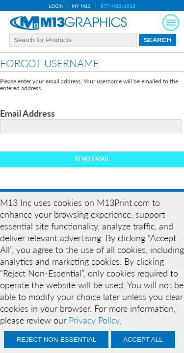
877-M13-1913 (118, 5)
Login (56, 5)
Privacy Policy (94, 320)
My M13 (81, 5)
